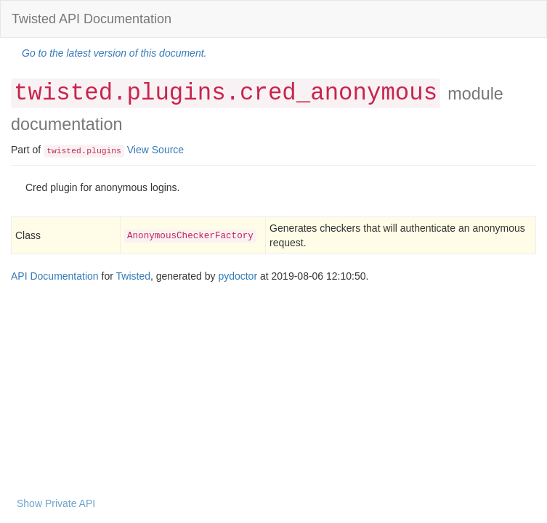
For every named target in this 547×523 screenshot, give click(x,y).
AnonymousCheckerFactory (190, 236)
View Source (155, 149)
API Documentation (55, 276)
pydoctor (237, 276)
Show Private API (56, 503)
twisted (63, 151)
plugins (103, 151)
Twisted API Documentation (91, 19)
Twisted (133, 276)
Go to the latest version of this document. (114, 53)
